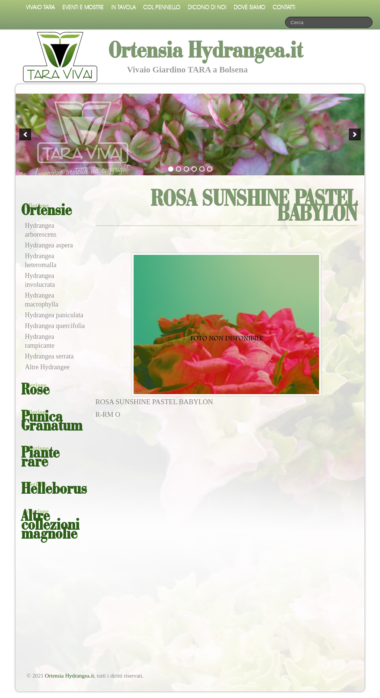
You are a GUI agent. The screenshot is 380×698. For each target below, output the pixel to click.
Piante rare (40, 458)
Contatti (284, 7)
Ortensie (46, 211)
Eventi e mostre (83, 7)
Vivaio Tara (40, 7)
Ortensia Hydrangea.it (69, 676)
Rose (35, 390)
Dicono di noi (207, 7)
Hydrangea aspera (49, 245)
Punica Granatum (51, 422)
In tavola (123, 7)
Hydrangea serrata (49, 356)
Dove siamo (249, 7)
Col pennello (161, 7)
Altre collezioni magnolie (50, 526)
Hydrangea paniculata (54, 315)
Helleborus (54, 489)
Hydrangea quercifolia (55, 325)
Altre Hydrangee (47, 367)
